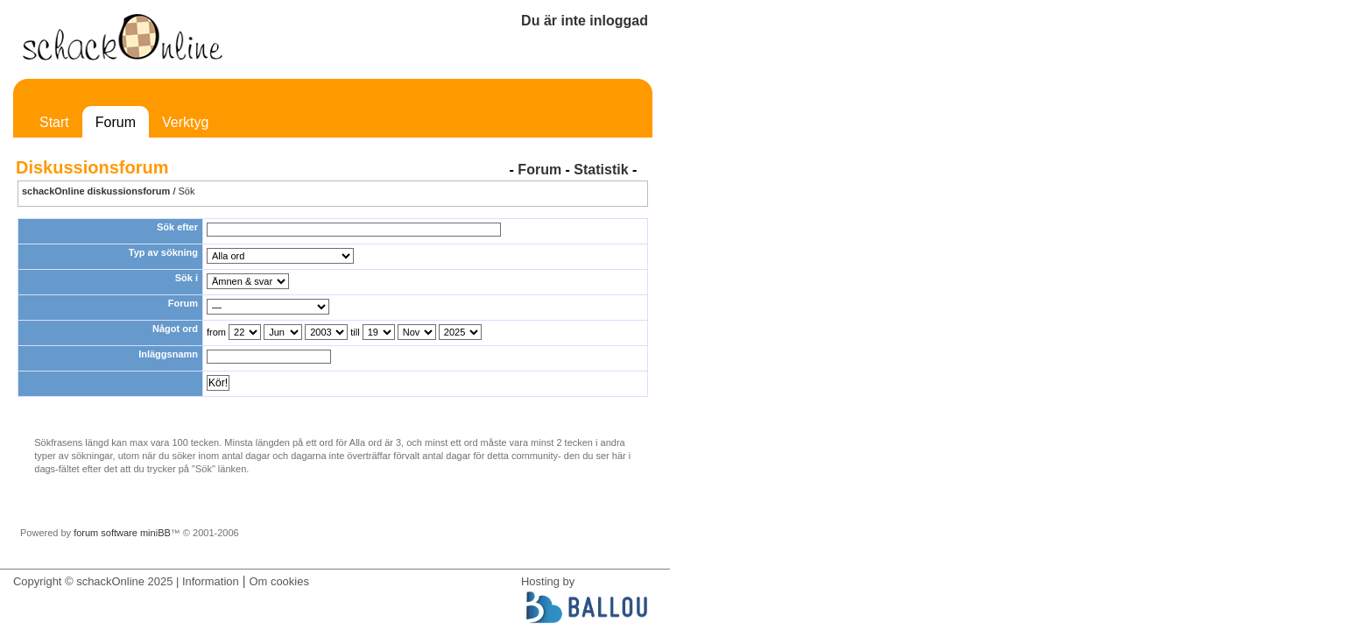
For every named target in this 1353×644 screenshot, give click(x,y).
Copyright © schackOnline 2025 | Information (126, 581)
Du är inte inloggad (584, 20)
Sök (187, 191)
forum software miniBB (122, 532)
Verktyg (185, 122)
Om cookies (278, 581)
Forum (115, 122)
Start (54, 122)
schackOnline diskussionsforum (96, 191)
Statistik (601, 169)
